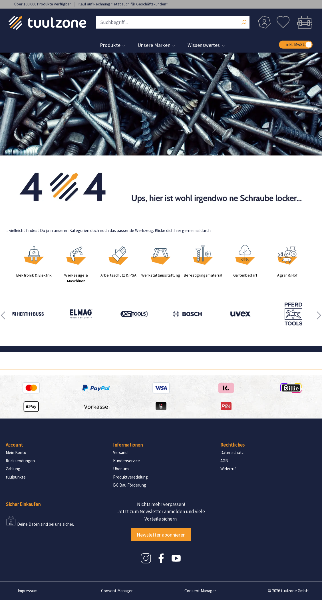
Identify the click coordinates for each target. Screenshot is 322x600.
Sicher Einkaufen (23, 504)
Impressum (27, 590)
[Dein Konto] (264, 22)
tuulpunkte (16, 477)
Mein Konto (16, 452)
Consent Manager (117, 590)
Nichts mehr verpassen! (161, 504)
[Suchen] (243, 23)
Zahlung (13, 468)
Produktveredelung (130, 477)
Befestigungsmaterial (203, 275)
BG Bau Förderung (129, 485)
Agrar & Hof (287, 275)
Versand (120, 452)
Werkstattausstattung (160, 275)
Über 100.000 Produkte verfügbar (43, 4)
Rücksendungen (20, 460)
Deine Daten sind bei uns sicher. (45, 524)
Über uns (121, 468)
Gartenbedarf (245, 275)
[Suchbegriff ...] (172, 22)
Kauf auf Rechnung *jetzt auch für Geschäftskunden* (123, 4)
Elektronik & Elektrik (34, 275)
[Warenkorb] (303, 22)
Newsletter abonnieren (161, 534)
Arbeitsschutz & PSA (118, 275)
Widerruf (228, 468)
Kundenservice (126, 460)
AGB (224, 460)
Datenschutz (232, 452)
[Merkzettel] (283, 22)
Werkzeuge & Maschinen (76, 278)
